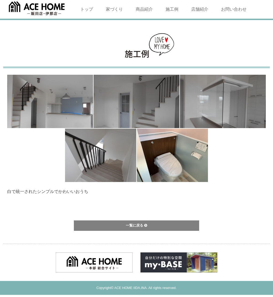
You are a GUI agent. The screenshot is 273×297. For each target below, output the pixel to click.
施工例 (172, 9)
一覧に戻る (136, 225)
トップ (86, 9)
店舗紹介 (199, 9)
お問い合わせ (234, 9)
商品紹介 (144, 9)
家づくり (114, 9)
